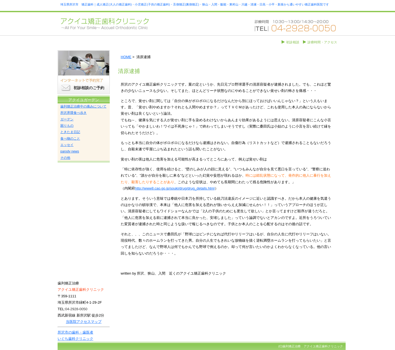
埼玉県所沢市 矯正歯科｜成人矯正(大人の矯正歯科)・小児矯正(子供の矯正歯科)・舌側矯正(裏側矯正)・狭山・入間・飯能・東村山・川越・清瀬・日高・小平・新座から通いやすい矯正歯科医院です (194, 4)
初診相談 (292, 42)
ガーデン (67, 119)
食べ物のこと (70, 138)
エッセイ (67, 145)
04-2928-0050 (76, 309)
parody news (69, 151)
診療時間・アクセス (322, 42)
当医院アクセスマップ (83, 322)
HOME (126, 57)
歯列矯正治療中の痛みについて (83, 106)
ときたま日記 (70, 132)
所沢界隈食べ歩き (73, 113)
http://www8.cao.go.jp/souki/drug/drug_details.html (175, 188)
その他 (65, 158)
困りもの (67, 126)
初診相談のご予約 (89, 88)
